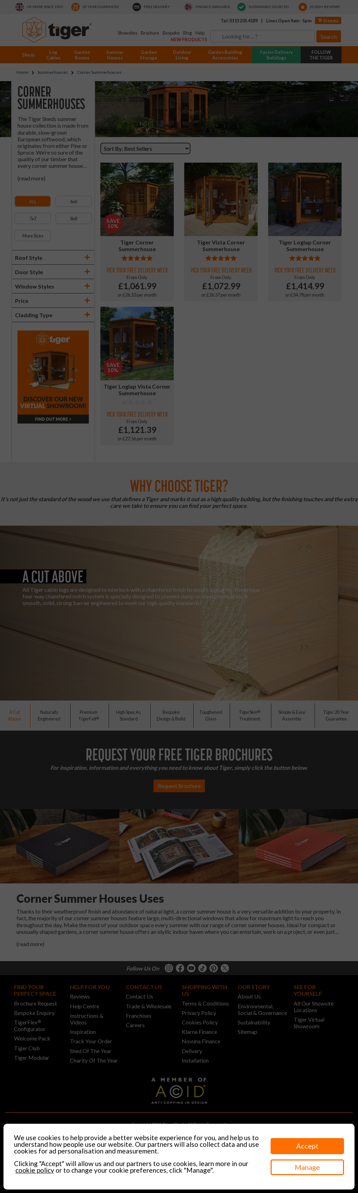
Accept (307, 1146)
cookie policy (34, 1170)
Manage (307, 1167)
